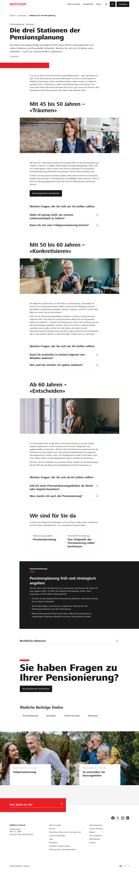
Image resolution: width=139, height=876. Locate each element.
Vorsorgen (51, 716)
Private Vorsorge (71, 716)
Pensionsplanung (30, 716)
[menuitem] (74, 4)
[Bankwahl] (33, 805)
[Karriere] (52, 829)
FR (125, 866)
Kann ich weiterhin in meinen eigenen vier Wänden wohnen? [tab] (58, 356)
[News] (51, 839)
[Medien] (92, 832)
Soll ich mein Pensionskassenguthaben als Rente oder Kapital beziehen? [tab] (62, 487)
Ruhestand (93, 716)
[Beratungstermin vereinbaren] (36, 689)
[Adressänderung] (95, 825)
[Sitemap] (92, 843)
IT (128, 866)
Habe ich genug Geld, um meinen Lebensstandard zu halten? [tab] (52, 216)
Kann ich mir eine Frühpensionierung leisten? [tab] (59, 225)
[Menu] (112, 4)
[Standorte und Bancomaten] (59, 846)
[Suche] (106, 4)
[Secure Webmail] (95, 836)
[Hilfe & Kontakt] (55, 825)
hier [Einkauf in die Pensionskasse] (83, 334)
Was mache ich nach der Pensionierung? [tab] (56, 496)
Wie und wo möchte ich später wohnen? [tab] (56, 365)
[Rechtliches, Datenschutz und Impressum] (65, 832)
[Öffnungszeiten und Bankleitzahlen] (62, 849)
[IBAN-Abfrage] (94, 839)
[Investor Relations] (96, 829)
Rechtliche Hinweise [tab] (33, 640)
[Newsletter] (53, 843)
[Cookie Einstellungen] (57, 836)
